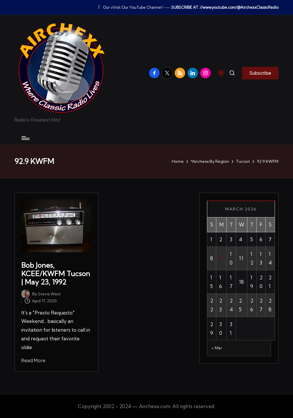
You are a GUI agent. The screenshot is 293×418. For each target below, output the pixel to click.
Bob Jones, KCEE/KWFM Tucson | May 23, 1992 (55, 273)
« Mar (217, 348)
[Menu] (25, 138)
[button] (260, 73)
